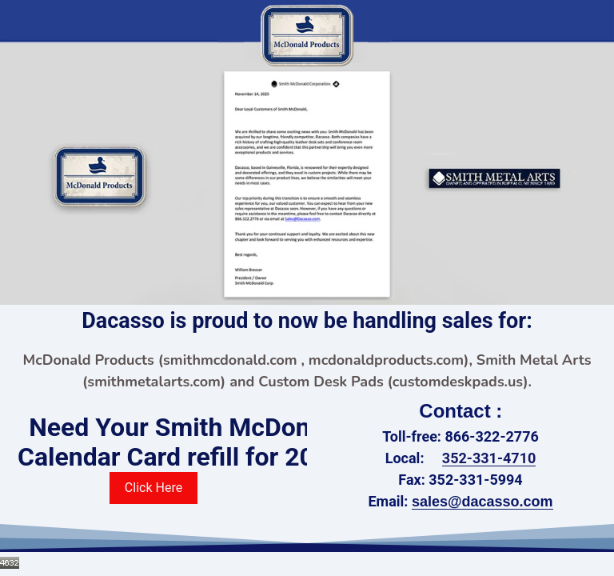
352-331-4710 (489, 458)
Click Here (153, 487)
